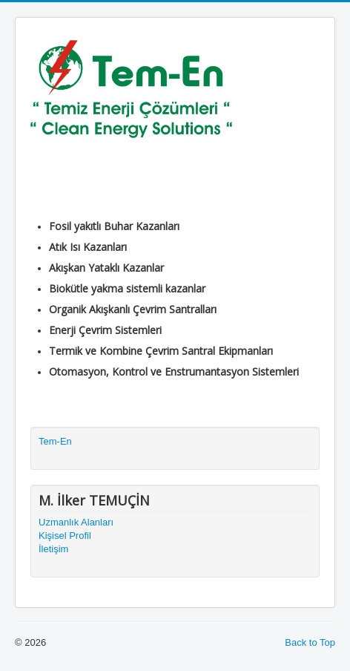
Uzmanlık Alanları (76, 522)
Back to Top (310, 642)
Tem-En (55, 441)
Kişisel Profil (65, 535)
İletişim (53, 548)
